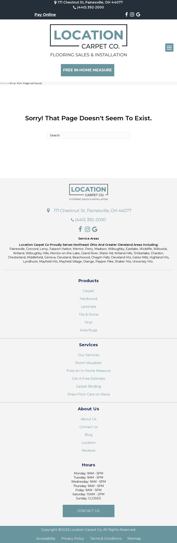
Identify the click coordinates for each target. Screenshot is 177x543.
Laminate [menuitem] (88, 305)
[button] (88, 509)
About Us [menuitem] (88, 418)
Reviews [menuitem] (88, 449)
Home (3, 81)
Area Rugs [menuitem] (88, 329)
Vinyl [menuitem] (88, 321)
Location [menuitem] (89, 441)
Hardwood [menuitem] (88, 297)
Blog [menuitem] (89, 433)
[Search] (88, 133)
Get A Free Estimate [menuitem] (88, 377)
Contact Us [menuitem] (88, 425)
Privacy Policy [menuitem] (72, 537)
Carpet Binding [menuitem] (88, 385)
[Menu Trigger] (169, 47)
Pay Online (45, 14)
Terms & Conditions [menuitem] (106, 537)
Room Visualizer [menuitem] (88, 361)
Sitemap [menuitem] (134, 537)
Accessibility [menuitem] (45, 537)
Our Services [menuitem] (88, 354)
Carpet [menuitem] (88, 289)
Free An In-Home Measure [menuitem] (89, 369)
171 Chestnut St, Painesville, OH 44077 (90, 2)
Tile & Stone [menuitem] (89, 313)
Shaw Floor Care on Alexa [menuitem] (88, 393)
